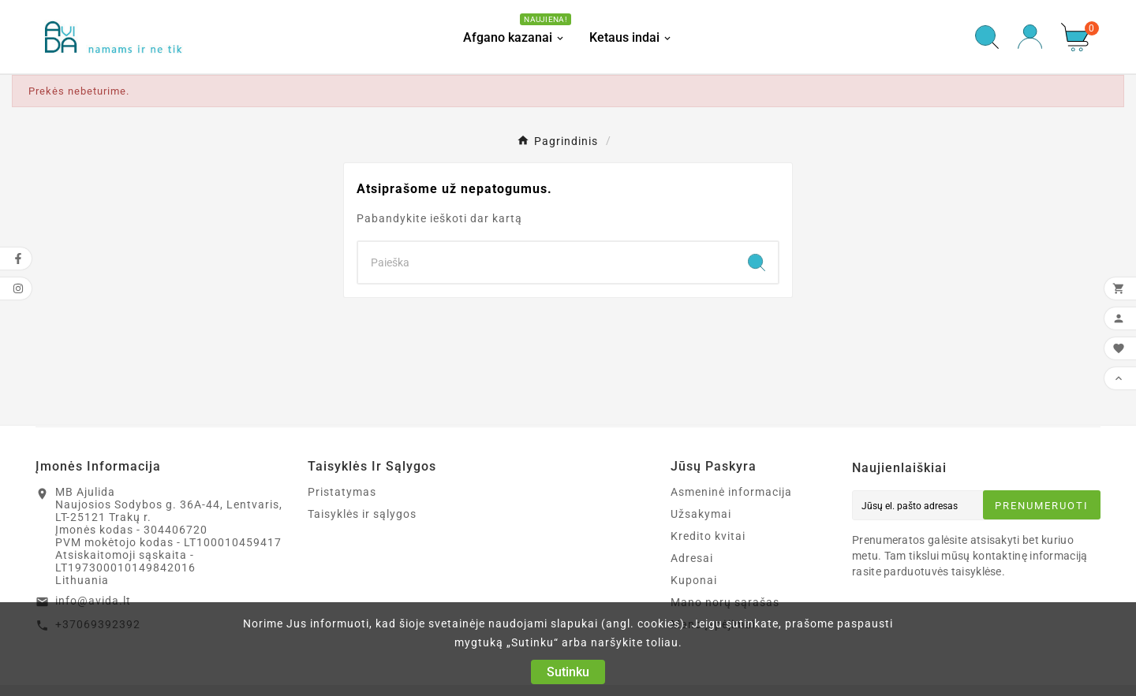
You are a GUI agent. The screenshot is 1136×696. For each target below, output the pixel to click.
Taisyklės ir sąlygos (362, 514)
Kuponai (694, 580)
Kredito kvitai (708, 536)
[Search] (546, 262)
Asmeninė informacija (731, 492)
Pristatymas (342, 492)
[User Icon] (1030, 36)
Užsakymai (701, 514)
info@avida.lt (93, 600)
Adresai (692, 558)
